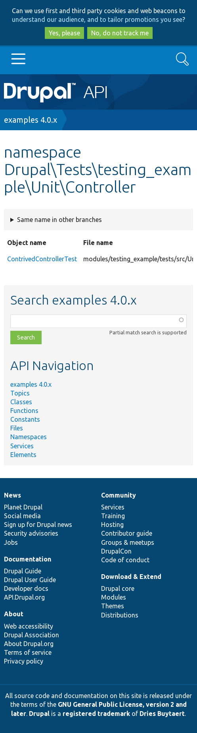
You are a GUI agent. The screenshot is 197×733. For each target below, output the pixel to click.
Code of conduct (125, 559)
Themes (112, 606)
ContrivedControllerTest (42, 258)
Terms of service (28, 652)
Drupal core (117, 588)
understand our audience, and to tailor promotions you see (97, 19)
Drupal (39, 713)
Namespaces (28, 436)
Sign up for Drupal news (38, 524)
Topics (20, 393)
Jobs (11, 542)
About (13, 613)
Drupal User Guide (30, 579)
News (12, 495)
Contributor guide (126, 533)
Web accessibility (28, 626)
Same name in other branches (59, 219)
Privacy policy (23, 661)
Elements (23, 454)
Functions (24, 410)
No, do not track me (120, 33)
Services (22, 445)
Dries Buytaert (162, 713)
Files (16, 428)
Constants (25, 419)
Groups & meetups (127, 542)
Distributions (119, 615)
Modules (113, 597)
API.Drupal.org (24, 597)
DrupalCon (116, 551)
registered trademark (96, 713)
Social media (22, 515)
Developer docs (26, 588)
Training (113, 515)
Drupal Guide (22, 571)
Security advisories (31, 533)
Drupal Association (31, 634)
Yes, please (64, 33)
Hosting (112, 524)
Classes (21, 401)
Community (118, 495)
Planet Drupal (23, 507)
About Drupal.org (29, 643)
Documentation (27, 559)
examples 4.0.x (30, 119)
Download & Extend (131, 576)
